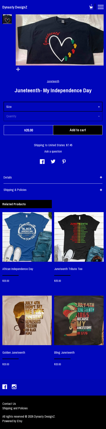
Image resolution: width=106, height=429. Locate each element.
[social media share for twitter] (53, 162)
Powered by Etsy (12, 421)
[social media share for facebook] (42, 162)
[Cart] (91, 8)
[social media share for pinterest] (64, 162)
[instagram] (14, 387)
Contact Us (9, 403)
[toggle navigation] (101, 7)
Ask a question (53, 151)
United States (56, 145)
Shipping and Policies (15, 408)
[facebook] (5, 387)
